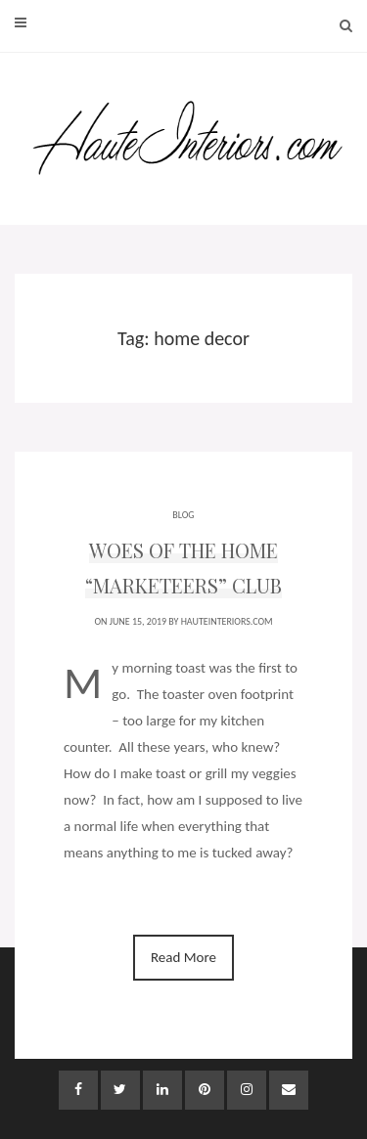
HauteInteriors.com (227, 621)
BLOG (183, 514)
